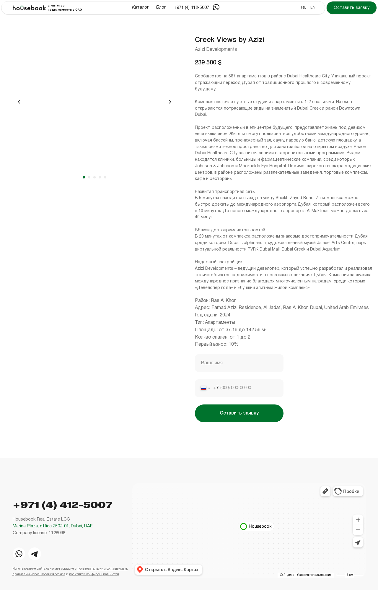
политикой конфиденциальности (94, 574)
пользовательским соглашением (102, 568)
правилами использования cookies (38, 574)
